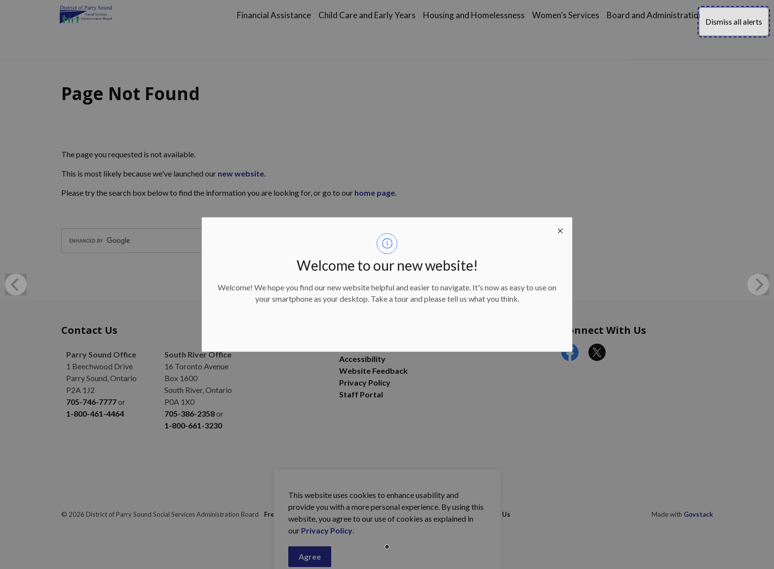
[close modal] (560, 229)
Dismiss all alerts (733, 21)
